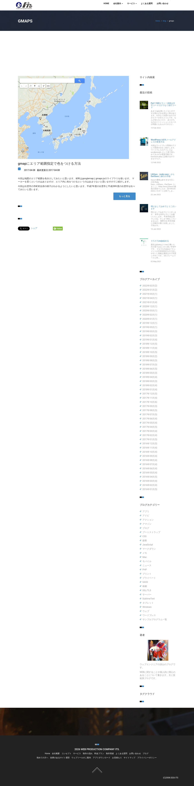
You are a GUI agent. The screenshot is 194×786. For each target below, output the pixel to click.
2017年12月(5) (150, 393)
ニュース (147, 565)
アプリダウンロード (101, 757)
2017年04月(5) (150, 427)
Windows (147, 607)
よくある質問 (147, 3)
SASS (145, 582)
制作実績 (110, 753)
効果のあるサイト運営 (60, 757)
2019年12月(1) (150, 323)
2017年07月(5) (150, 414)
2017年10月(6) (150, 402)
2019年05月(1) (150, 327)
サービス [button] (132, 3)
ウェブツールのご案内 (81, 757)
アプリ (146, 511)
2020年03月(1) (150, 310)
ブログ (146, 528)
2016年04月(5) (150, 476)
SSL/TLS (147, 590)
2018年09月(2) (150, 356)
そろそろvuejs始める (160, 241)
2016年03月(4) (150, 481)
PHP (145, 569)
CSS (145, 536)
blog (164, 21)
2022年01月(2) (150, 290)
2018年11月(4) (150, 348)
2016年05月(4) (150, 472)
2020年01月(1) (150, 319)
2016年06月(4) (150, 468)
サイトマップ (129, 757)
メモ (145, 553)
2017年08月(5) (150, 410)
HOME (106, 3)
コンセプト (66, 753)
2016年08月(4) (150, 460)
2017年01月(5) (150, 439)
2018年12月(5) (150, 344)
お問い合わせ (162, 3)
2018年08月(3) (150, 360)
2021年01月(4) (150, 302)
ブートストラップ (151, 532)
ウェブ (146, 611)
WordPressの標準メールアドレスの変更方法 (163, 141)
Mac (145, 557)
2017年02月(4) (150, 435)
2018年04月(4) (150, 377)
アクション (148, 519)
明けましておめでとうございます (163, 207)
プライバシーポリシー (147, 757)
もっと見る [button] (124, 196)
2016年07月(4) (150, 464)
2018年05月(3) (150, 373)
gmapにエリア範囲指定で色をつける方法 (49, 164)
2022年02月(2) (150, 285)
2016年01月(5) (150, 489)
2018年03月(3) (150, 381)
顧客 (145, 540)
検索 (145, 586)
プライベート (149, 578)
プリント (147, 573)
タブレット (148, 603)
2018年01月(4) (150, 389)
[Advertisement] (97, 51)
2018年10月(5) (150, 352)
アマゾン (147, 524)
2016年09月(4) (150, 456)
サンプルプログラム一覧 (155, 619)
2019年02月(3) (150, 335)
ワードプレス (149, 615)
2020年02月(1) (150, 314)
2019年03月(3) (150, 331)
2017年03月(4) (150, 431)
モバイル (147, 561)
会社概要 (56, 753)
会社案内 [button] (118, 3)
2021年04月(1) (150, 298)
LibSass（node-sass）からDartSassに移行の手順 (162, 175)
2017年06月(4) (150, 418)
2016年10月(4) (150, 452)
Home (157, 21)
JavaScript (148, 544)
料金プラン (99, 753)
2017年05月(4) (150, 422)
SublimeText (149, 598)
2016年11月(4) (150, 447)
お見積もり (117, 757)
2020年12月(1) (150, 306)
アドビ (146, 515)
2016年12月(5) (150, 443)
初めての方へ (42, 757)
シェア (34, 228)
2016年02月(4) (150, 485)
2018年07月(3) (150, 364)
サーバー (147, 594)
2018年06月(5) (150, 368)
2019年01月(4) (150, 339)
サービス (77, 753)
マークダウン (149, 548)
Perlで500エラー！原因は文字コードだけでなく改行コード (163, 105)
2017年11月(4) (150, 398)
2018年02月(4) (150, 385)
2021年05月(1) (150, 294)
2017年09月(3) (150, 406)
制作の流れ (88, 753)
